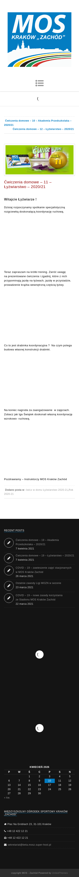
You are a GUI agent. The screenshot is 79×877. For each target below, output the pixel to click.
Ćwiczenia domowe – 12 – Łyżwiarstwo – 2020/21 (43, 129)
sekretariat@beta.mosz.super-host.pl (29, 844)
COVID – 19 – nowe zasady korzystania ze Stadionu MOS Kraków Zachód (39, 597)
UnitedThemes (60, 873)
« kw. (7, 797)
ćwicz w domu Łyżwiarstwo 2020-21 (47, 489)
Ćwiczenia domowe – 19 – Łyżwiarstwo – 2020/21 (45, 555)
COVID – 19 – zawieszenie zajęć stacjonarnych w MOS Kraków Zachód (43, 570)
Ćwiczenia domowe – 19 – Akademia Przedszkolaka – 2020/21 (37, 542)
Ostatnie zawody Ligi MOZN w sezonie (38, 583)
